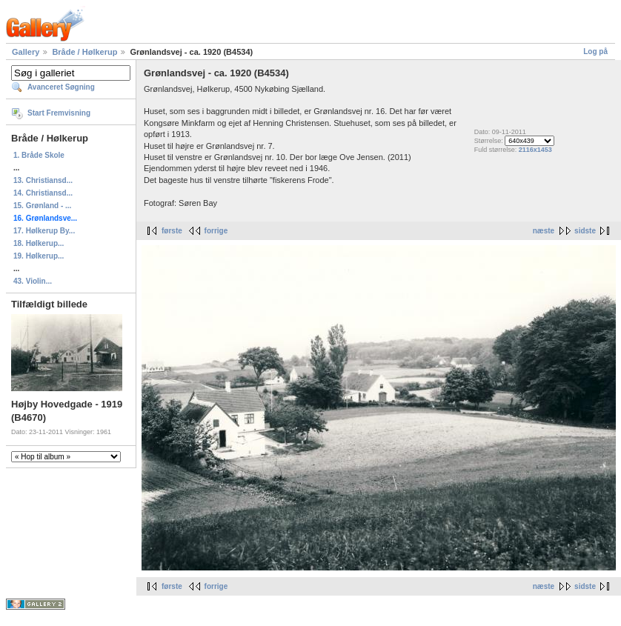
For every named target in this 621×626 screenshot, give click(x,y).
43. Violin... (32, 281)
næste (543, 231)
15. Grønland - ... (42, 206)
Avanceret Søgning (61, 87)
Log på (595, 51)
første (172, 231)
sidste (585, 231)
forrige (216, 231)
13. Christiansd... (43, 180)
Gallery (25, 51)
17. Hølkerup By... (44, 231)
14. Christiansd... (43, 193)
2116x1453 (535, 149)
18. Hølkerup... (38, 243)
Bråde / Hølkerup (84, 51)
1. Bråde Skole (38, 155)
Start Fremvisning (58, 113)
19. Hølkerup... (38, 256)
